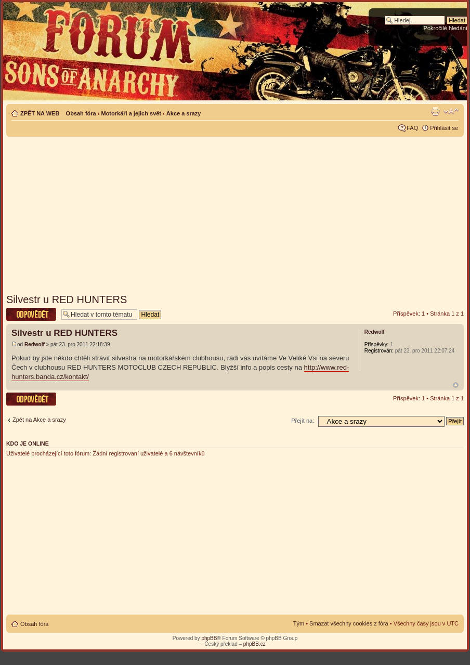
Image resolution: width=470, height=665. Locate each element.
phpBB (209, 638)
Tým (298, 623)
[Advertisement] (235, 211)
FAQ (412, 128)
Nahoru (456, 385)
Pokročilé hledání (445, 28)
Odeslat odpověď (31, 314)
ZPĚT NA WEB (39, 113)
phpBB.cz (254, 644)
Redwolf (34, 344)
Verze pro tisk (435, 111)
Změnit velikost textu (451, 111)
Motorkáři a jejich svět (131, 113)
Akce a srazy (183, 113)
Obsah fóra (81, 113)
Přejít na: (302, 421)
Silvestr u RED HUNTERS (66, 299)
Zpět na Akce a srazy (39, 419)
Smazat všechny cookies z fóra (348, 623)
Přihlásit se (444, 128)
